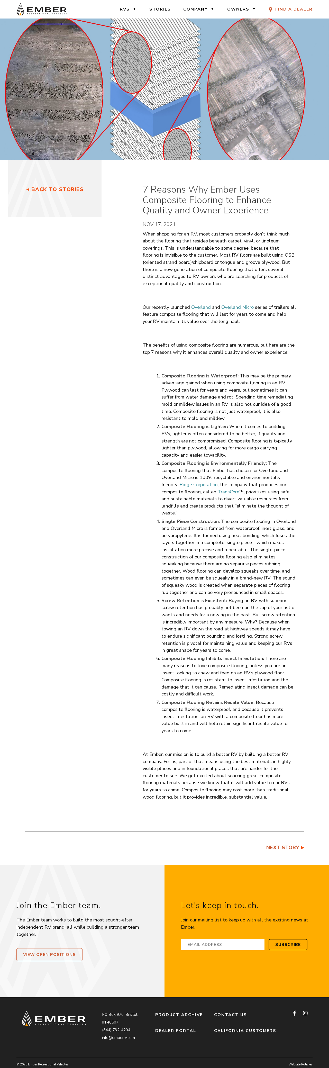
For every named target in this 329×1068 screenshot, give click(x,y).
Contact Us (230, 1015)
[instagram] (305, 1013)
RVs (125, 9)
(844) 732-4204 (116, 1030)
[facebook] (295, 1013)
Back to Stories (57, 189)
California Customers (245, 1031)
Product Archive (179, 1015)
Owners (238, 9)
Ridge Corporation (198, 484)
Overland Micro (237, 307)
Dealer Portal (175, 1031)
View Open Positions (49, 954)
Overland (201, 307)
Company (195, 9)
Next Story (282, 847)
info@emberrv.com (118, 1037)
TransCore (228, 491)
